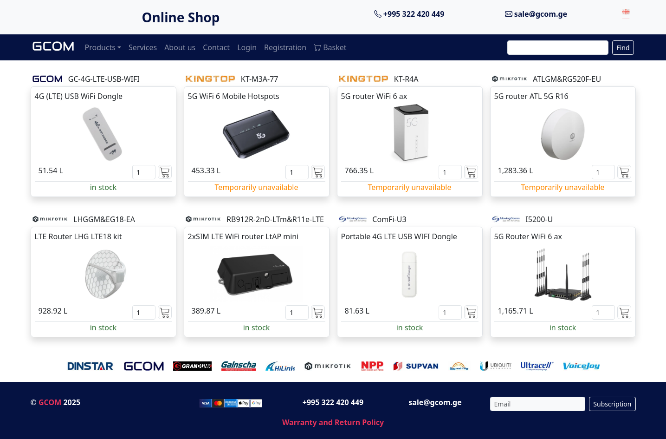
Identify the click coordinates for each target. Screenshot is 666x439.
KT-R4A (406, 79)
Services (143, 47)
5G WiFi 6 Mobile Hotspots (233, 96)
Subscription (612, 404)
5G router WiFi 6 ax (374, 96)
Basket (330, 47)
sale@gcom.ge (536, 14)
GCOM (50, 402)
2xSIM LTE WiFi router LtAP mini (243, 236)
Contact (216, 47)
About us (179, 47)
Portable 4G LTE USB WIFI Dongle (399, 236)
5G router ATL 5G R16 (531, 96)
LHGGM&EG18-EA (104, 219)
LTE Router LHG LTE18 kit (78, 236)
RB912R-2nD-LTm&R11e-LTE (275, 219)
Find (622, 47)
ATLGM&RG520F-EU (567, 79)
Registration (285, 47)
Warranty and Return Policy (333, 422)
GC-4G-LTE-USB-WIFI (104, 79)
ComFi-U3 (389, 219)
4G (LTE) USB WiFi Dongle (79, 96)
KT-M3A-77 (259, 79)
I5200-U (539, 219)
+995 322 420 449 (409, 14)
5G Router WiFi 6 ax (528, 236)
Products (100, 47)
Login (247, 47)
